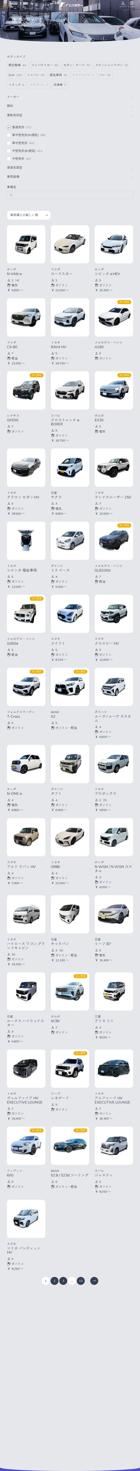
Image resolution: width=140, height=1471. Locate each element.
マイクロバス (81, 75)
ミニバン (33, 75)
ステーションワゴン (109, 65)
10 (81, 1281)
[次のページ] (94, 1281)
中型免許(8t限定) (24, 151)
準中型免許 (20, 143)
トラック (15, 85)
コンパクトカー (42, 65)
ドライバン (37, 85)
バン (102, 75)
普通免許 (18, 127)
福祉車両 (56, 75)
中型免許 (18, 159)
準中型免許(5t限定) (25, 135)
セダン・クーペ (74, 65)
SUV (12, 75)
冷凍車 (58, 85)
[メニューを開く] (10, 4)
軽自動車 (15, 65)
